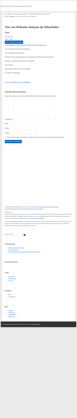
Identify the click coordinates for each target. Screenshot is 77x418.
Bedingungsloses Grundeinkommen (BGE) (16, 6)
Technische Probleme (13, 250)
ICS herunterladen (10, 45)
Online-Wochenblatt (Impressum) (16, 247)
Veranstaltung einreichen (18, 14)
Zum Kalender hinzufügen (14, 42)
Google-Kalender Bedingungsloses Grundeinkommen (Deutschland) (24, 252)
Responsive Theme (35, 324)
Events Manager (31, 14)
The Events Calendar (43, 14)
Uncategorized (11, 296)
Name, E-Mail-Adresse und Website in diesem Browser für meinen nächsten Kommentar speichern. (36, 137)
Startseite (7, 14)
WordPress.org (11, 316)
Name (6, 123)
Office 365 (35, 45)
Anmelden (10, 310)
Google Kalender (21, 45)
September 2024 (12, 278)
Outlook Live (42, 45)
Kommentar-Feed (12, 314)
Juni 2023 (10, 280)
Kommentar (9, 119)
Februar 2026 (11, 276)
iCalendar (29, 45)
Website (7, 133)
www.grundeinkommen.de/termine (36, 218)
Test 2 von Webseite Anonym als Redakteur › (18, 82)
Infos (9, 294)
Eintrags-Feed (11, 312)
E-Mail (7, 128)
